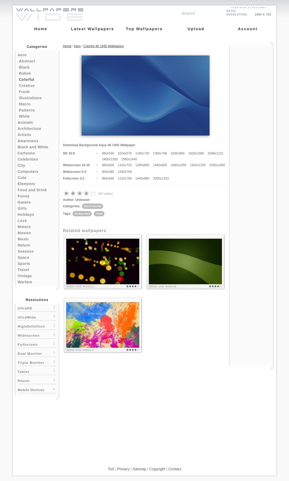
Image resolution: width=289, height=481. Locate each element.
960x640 (108, 178)
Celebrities (28, 159)
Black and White (33, 147)
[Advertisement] (251, 126)
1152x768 (125, 178)
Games (24, 202)
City (21, 165)
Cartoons (26, 153)
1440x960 (142, 178)
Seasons (26, 251)
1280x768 (125, 172)
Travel (23, 270)
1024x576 (125, 153)
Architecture (29, 128)
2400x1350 (110, 159)
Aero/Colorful (92, 206)
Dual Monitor (37, 353)
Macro (25, 104)
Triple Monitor (37, 362)
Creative (27, 86)
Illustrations (30, 98)
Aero (22, 55)
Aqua (99, 213)
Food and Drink (32, 190)
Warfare (25, 282)
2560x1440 (129, 159)
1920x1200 (198, 165)
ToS (111, 469)
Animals (25, 122)
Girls (22, 208)
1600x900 (178, 153)
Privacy (123, 469)
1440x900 (160, 165)
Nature (24, 245)
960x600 (108, 165)
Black (24, 67)
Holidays (26, 214)
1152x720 (125, 165)
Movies (24, 233)
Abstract (27, 61)
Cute (22, 178)
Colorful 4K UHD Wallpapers (103, 46)
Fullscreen (37, 344)
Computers (28, 171)
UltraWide (37, 316)
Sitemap (139, 469)
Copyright (157, 469)
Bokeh (25, 73)
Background (82, 213)
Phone (37, 380)
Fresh (24, 92)
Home (67, 46)
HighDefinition (37, 325)
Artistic (24, 135)
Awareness (28, 141)
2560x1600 (217, 165)
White (24, 116)
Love (22, 220)
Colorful (26, 79)
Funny (24, 196)
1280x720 (142, 153)
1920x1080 (196, 153)
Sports (24, 263)
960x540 (108, 153)
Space (23, 257)
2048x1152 (215, 153)
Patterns (27, 110)
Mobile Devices (31, 390)
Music (23, 239)
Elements (26, 184)
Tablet (37, 371)
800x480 (108, 172)
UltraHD (37, 307)
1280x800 (142, 165)
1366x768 (160, 153)
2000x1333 (161, 178)
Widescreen (37, 334)
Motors (24, 227)
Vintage (25, 276)
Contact (174, 469)
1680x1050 (178, 165)
